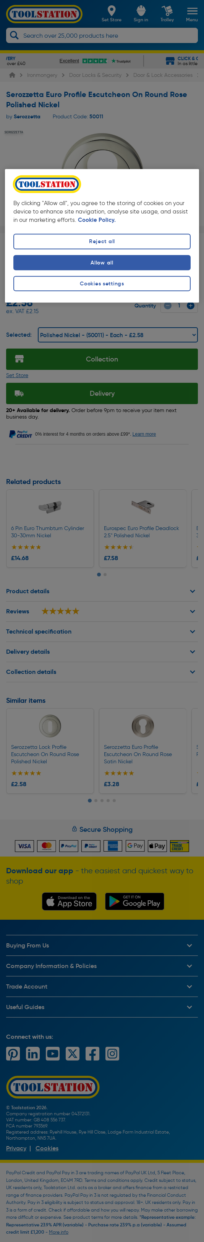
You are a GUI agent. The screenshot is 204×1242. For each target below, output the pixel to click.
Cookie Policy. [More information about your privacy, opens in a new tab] (97, 220)
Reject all (102, 241)
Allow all (102, 262)
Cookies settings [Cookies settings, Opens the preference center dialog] (102, 283)
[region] (102, 236)
